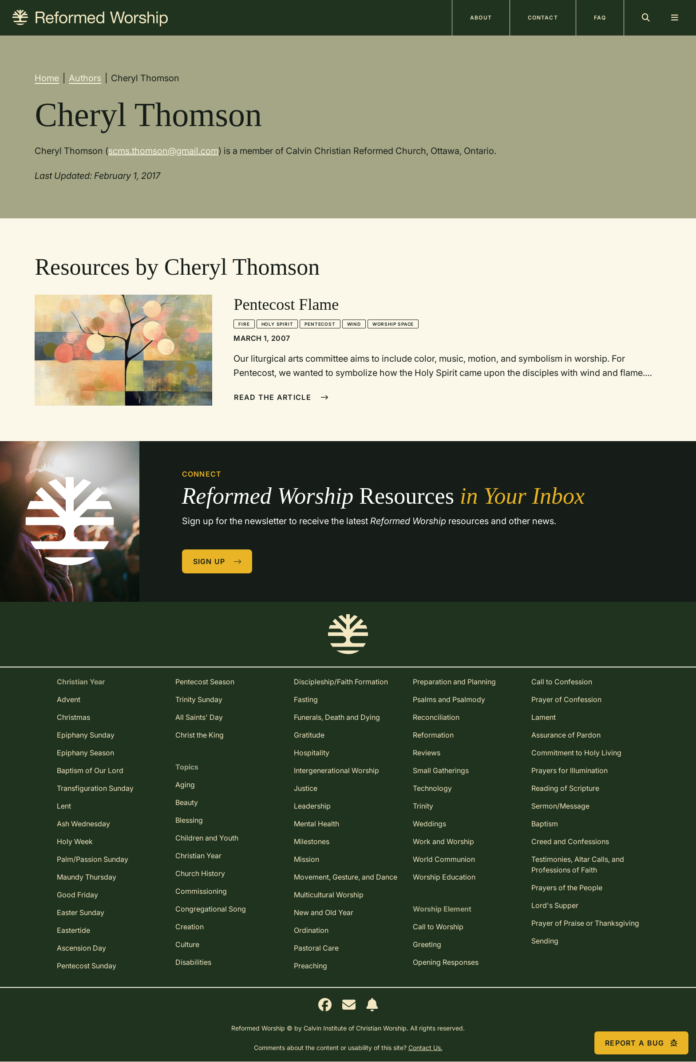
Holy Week (75, 841)
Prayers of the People (566, 887)
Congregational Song (210, 908)
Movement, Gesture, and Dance (345, 876)
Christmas (73, 717)
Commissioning (201, 891)
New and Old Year (323, 912)
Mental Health (316, 823)
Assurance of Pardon (566, 734)
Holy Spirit (277, 324)
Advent (68, 699)
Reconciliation (436, 717)
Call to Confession (561, 681)
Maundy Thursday (86, 876)
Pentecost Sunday (86, 965)
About (481, 17)
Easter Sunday (80, 912)
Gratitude (309, 734)
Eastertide (73, 930)
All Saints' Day (199, 717)
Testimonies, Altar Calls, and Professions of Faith (577, 864)
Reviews (426, 752)
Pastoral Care (316, 948)
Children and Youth (206, 837)
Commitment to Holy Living (576, 752)
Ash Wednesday (83, 823)
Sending (544, 940)
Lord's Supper (554, 905)
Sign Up (217, 561)
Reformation (433, 734)
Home (47, 78)
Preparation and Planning (454, 681)
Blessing (189, 820)
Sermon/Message (560, 805)
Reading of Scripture (565, 788)
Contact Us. (425, 1047)
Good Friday (77, 894)
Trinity (423, 805)
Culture (187, 944)
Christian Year (198, 855)
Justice (305, 788)
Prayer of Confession (566, 699)
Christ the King (199, 734)
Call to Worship (438, 926)
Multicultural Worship (329, 894)
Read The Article (281, 397)
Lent (64, 805)
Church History (200, 873)
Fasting (306, 699)
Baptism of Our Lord (90, 770)
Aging (185, 784)
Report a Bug (641, 1042)
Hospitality (311, 752)
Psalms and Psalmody (449, 699)
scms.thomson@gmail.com (163, 151)
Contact (543, 17)
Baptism (544, 823)
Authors (85, 78)
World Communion (444, 859)
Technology (432, 788)
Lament (543, 717)
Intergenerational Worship (336, 770)
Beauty (186, 802)
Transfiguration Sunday (95, 788)
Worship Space (393, 324)
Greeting (427, 944)
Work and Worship (443, 841)
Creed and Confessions (570, 841)
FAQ (600, 17)
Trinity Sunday (198, 699)
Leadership (312, 805)
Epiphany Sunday (86, 734)
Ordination (311, 930)
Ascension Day (81, 948)
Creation (189, 926)
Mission (306, 859)
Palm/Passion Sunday (92, 859)
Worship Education (444, 876)
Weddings (429, 823)
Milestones (311, 841)
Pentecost (319, 324)
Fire (243, 324)
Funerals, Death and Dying (337, 717)
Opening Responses (445, 962)
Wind (354, 324)
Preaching (310, 965)
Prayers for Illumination (569, 770)
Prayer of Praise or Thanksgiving (585, 923)
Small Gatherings (441, 770)
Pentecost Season (204, 681)
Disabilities (193, 962)
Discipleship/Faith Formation (341, 681)
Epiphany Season (85, 752)
